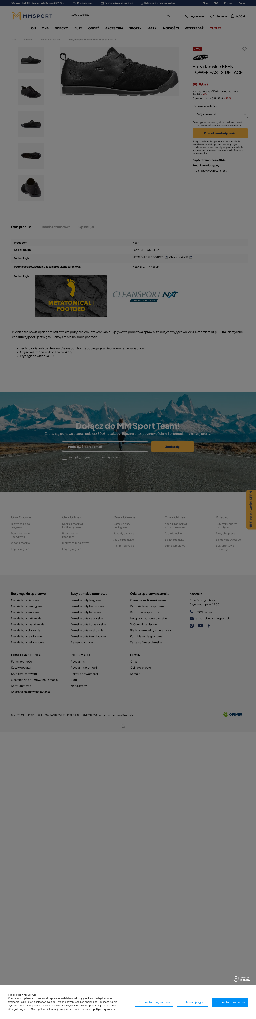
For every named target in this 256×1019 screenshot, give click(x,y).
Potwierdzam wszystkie (230, 1002)
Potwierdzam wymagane (154, 1002)
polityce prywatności (104, 1009)
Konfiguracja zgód (192, 1002)
